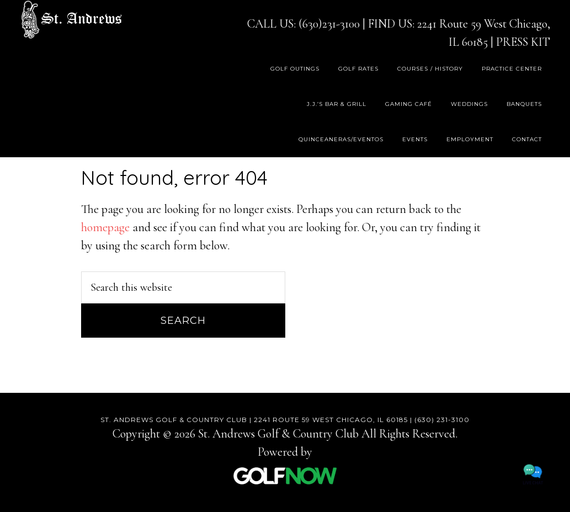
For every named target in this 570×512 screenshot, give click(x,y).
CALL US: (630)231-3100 (303, 24)
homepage (105, 227)
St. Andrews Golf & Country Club (71, 19)
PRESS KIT (523, 42)
